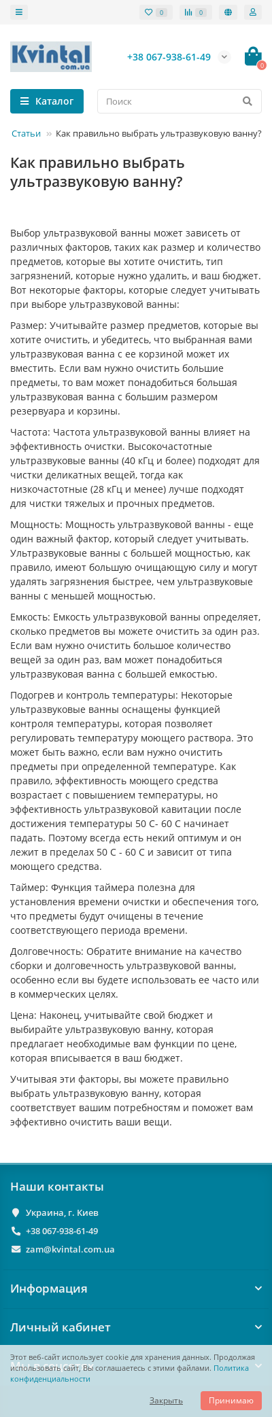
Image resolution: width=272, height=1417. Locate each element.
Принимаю (231, 1400)
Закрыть (166, 1400)
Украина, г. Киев (62, 1212)
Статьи (26, 133)
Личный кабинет (136, 1327)
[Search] (179, 101)
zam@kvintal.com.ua (70, 1249)
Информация (136, 1288)
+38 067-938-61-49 (62, 1231)
